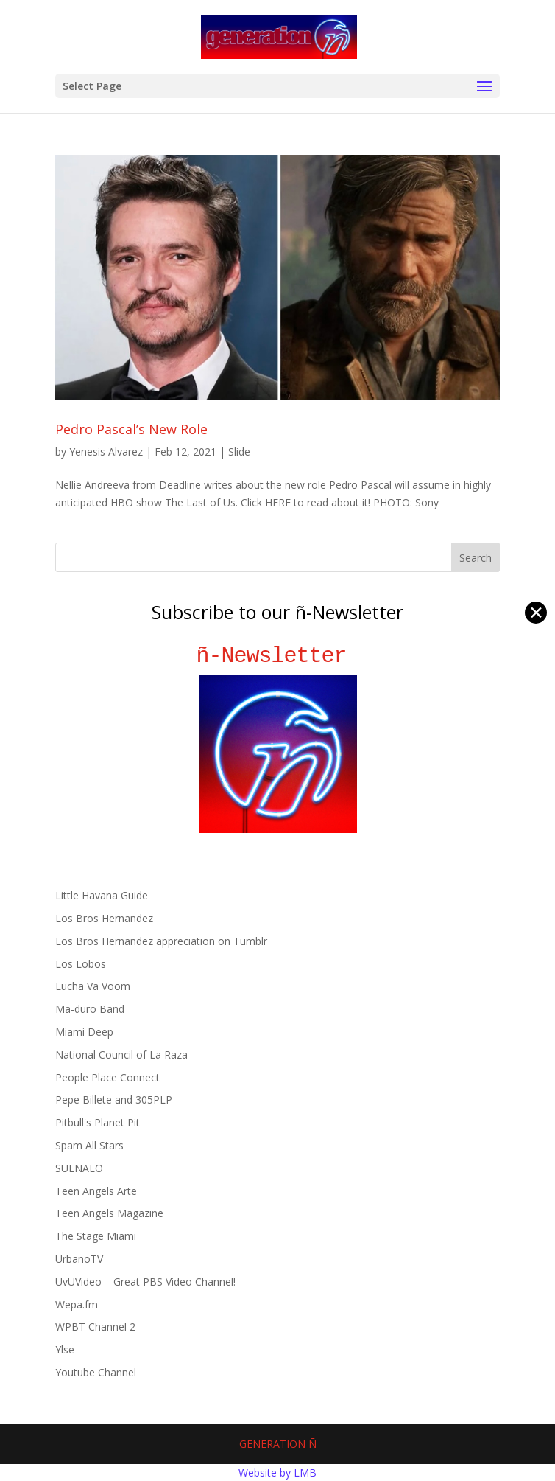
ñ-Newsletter (278, 656)
